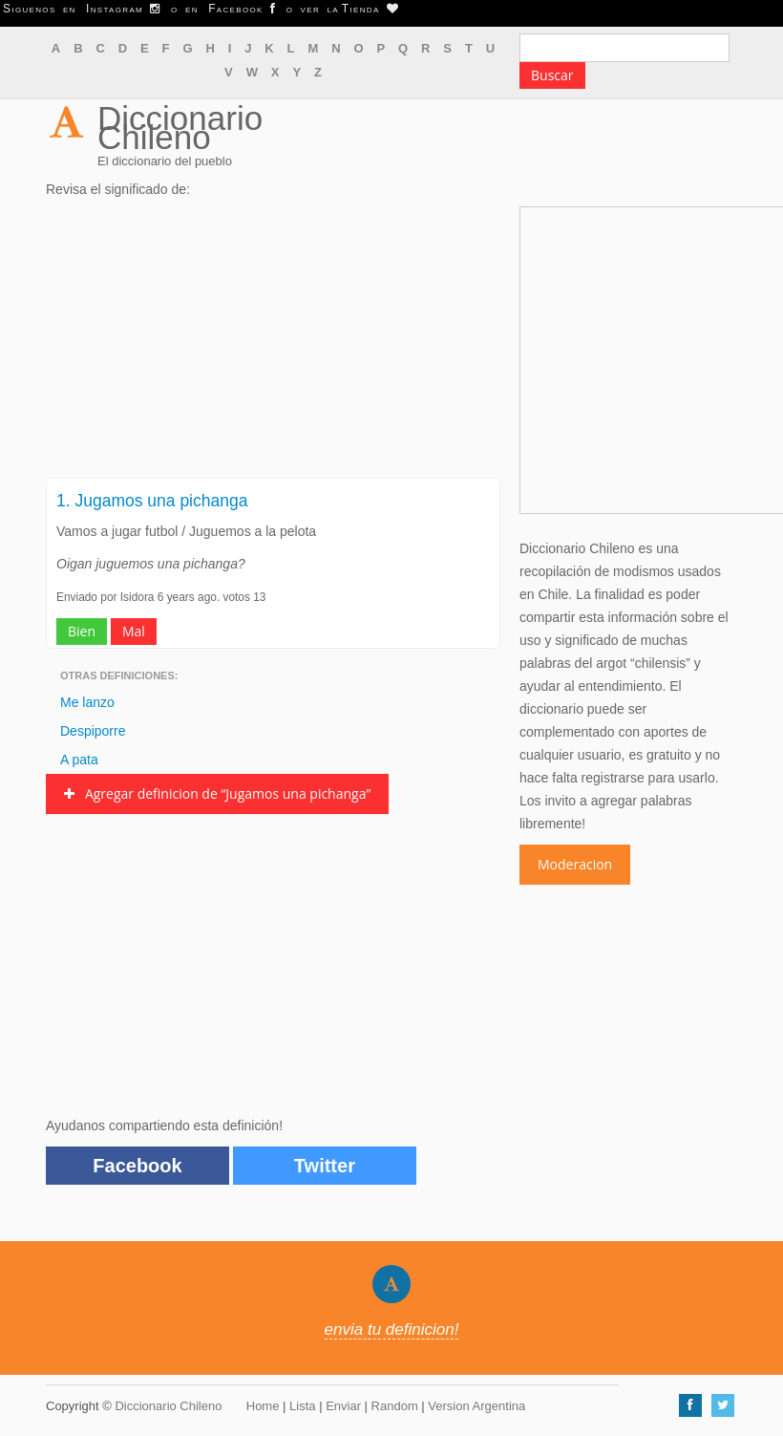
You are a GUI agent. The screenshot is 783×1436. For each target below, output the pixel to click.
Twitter (324, 1165)
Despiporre (92, 731)
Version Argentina (476, 1406)
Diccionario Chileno (180, 127)
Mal (133, 631)
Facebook (137, 1165)
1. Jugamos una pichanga (151, 500)
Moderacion (575, 864)
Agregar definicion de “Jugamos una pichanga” (217, 793)
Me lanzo (87, 702)
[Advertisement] (273, 344)
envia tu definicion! (392, 1329)
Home (263, 1406)
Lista (302, 1406)
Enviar (343, 1406)
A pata (79, 759)
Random (394, 1406)
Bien (81, 631)
